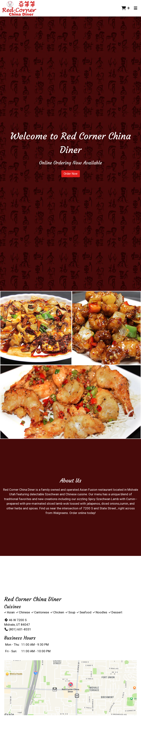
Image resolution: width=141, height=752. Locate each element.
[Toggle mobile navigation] (136, 8)
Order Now (70, 173)
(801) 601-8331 (17, 629)
